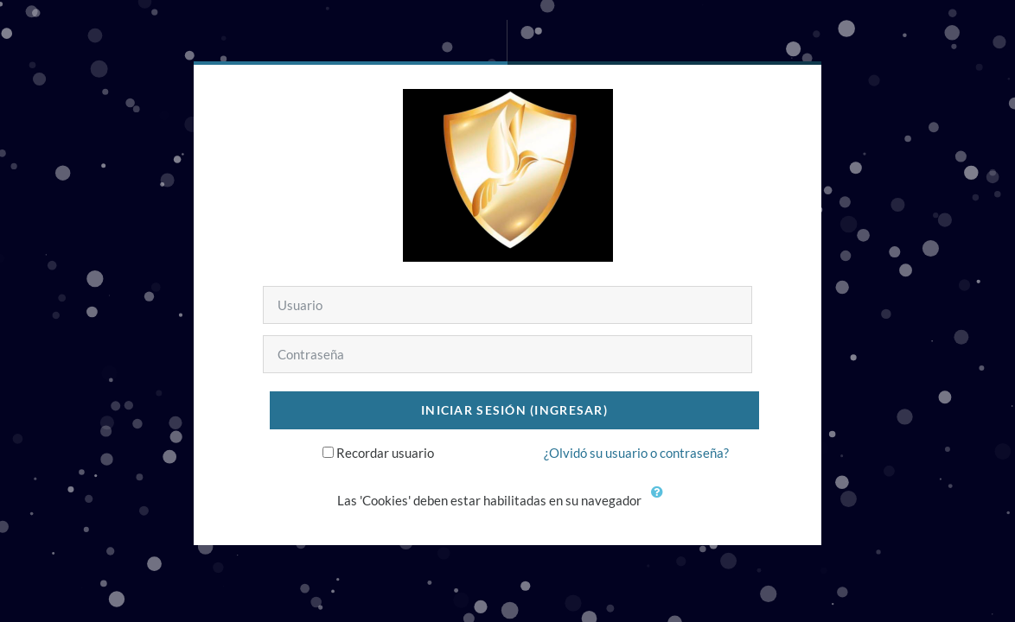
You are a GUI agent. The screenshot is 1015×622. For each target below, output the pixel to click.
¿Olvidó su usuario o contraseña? (636, 452)
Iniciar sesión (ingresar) (514, 410)
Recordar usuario (385, 452)
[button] (661, 502)
